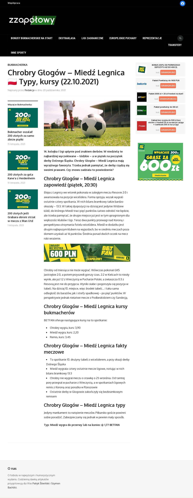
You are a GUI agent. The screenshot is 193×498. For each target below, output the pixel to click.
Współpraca (14, 3)
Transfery (175, 45)
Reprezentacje (152, 38)
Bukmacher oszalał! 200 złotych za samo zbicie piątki (21, 135)
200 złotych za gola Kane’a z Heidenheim (21, 176)
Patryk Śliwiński (41, 483)
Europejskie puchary (122, 38)
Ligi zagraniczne (92, 38)
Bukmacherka (17, 64)
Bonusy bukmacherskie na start (31, 38)
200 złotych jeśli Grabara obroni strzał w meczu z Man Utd (21, 217)
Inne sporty (18, 52)
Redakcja (29, 90)
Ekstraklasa (67, 38)
